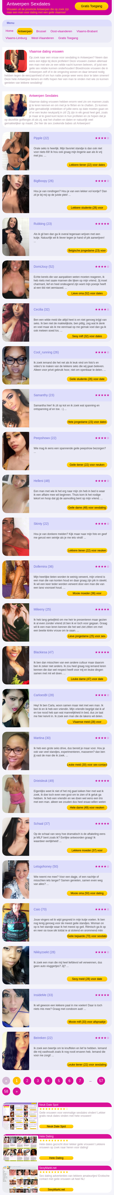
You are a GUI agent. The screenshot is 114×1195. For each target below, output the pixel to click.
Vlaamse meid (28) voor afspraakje (87, 722)
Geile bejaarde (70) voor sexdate (87, 936)
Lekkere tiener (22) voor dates (87, 164)
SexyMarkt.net (56, 1189)
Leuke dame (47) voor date (87, 679)
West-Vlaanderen (42, 38)
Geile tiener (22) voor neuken (87, 464)
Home (9, 30)
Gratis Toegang (91, 6)
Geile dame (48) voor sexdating (87, 507)
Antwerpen (25, 31)
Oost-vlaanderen (61, 31)
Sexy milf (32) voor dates (87, 336)
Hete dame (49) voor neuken (87, 807)
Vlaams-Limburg (16, 38)
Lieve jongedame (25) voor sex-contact (87, 637)
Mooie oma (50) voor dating (87, 893)
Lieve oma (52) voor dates (87, 293)
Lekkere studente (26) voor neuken (87, 208)
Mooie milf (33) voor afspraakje (87, 1021)
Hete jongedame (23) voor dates (87, 422)
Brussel (41, 31)
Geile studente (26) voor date (87, 379)
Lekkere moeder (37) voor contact (87, 851)
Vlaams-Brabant (87, 31)
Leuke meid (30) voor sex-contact (87, 764)
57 (101, 1081)
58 (6, 1091)
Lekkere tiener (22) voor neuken (87, 550)
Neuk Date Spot (56, 1126)
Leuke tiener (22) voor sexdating (87, 1064)
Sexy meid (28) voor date (87, 979)
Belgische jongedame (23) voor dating (87, 251)
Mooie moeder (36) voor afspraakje (87, 594)
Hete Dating (56, 1158)
